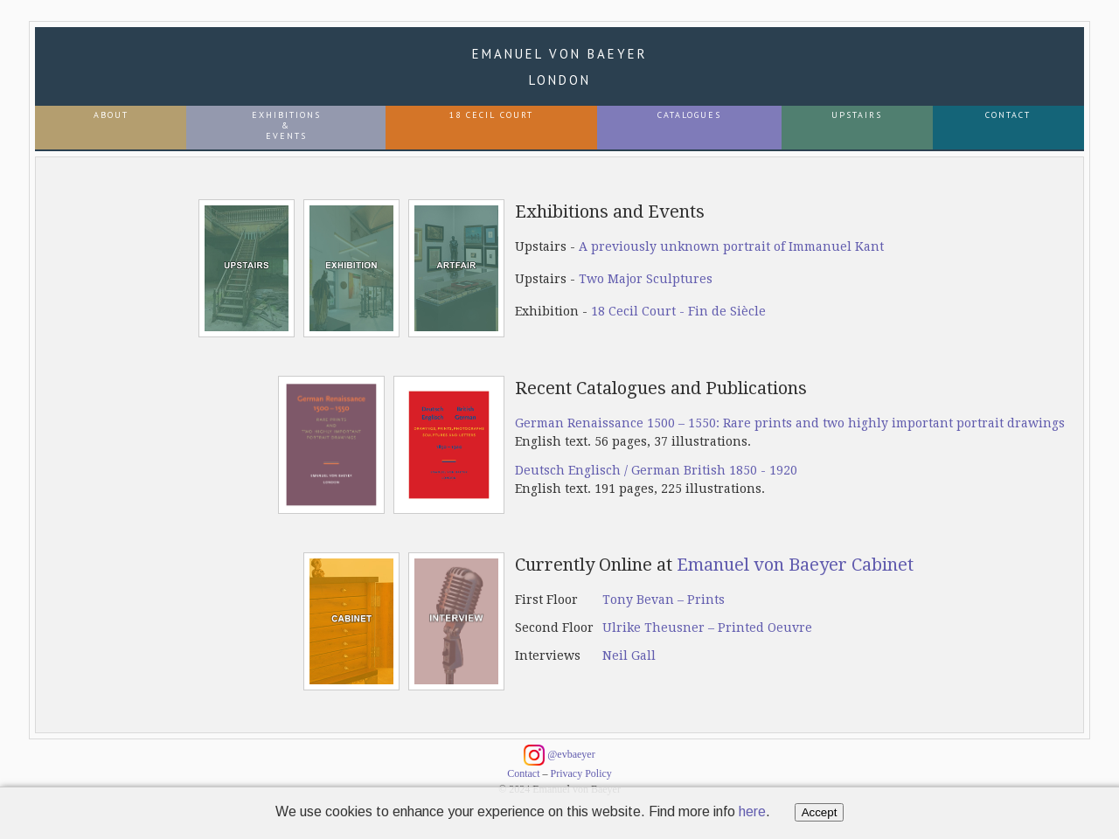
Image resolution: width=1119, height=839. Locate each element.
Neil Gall (629, 655)
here (752, 811)
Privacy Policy (581, 773)
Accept (820, 812)
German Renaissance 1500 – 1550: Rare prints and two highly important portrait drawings (790, 423)
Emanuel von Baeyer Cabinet (795, 564)
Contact (523, 773)
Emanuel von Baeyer (560, 66)
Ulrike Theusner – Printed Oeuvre (707, 627)
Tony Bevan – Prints (663, 600)
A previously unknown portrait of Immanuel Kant (731, 246)
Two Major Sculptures (645, 279)
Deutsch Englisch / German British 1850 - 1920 (656, 470)
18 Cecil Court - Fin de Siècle (678, 311)
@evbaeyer (559, 755)
